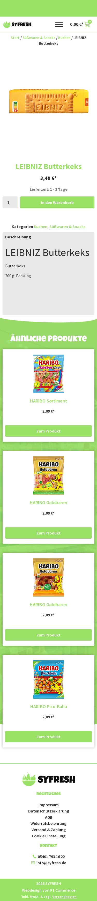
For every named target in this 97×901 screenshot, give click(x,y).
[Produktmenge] (10, 202)
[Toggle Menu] (59, 24)
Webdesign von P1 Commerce (48, 890)
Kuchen (64, 37)
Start (15, 37)
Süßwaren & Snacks (39, 37)
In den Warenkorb (57, 202)
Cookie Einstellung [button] (48, 835)
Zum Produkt (48, 431)
